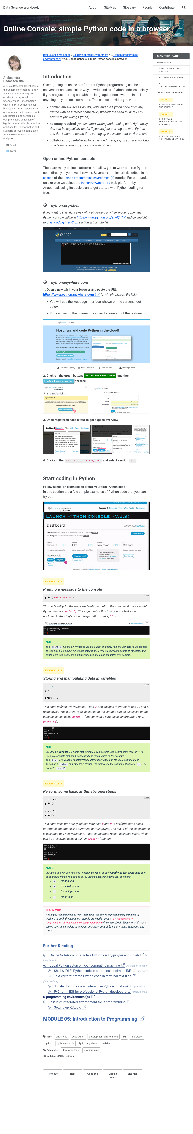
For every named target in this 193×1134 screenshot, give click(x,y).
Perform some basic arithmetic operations (171, 143)
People (147, 7)
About (93, 7)
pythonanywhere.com (172, 94)
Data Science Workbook (21, 7)
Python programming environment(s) (91, 186)
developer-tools (72, 1068)
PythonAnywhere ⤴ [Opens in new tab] (106, 191)
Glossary (129, 7)
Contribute (167, 7)
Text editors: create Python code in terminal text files (95, 992)
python (48, 1061)
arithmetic (62, 1055)
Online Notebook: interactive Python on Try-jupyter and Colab (97, 971)
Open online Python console (170, 78)
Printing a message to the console (171, 111)
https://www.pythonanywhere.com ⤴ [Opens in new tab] (71, 303)
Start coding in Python (74, 231)
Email (11, 154)
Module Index (112, 1094)
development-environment (104, 1055)
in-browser (137, 1055)
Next (72, 1092)
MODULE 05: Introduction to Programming (94, 1037)
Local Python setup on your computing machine (87, 981)
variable (106, 1061)
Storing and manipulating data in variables (171, 127)
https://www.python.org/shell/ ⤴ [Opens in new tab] (103, 226)
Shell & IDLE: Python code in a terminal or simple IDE (95, 987)
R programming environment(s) (69, 1014)
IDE (125, 1055)
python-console (65, 1061)
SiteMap (110, 7)
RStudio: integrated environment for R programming (90, 1020)
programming (92, 1068)
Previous (53, 1092)
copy (147, 605)
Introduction (164, 71)
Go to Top (92, 1092)
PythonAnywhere (88, 1061)
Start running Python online (104, 385)
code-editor (79, 1055)
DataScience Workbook (56, 63)
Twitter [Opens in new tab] (11, 159)
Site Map (133, 1092)
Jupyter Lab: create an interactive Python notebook (94, 1003)
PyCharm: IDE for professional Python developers (92, 1008)
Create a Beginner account (59, 390)
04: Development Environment (90, 63)
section (48, 186)
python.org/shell (171, 86)
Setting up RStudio (70, 1025)
